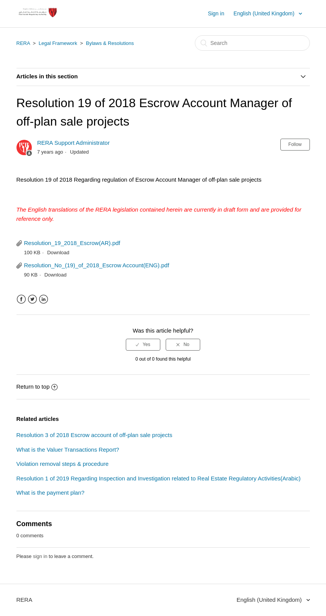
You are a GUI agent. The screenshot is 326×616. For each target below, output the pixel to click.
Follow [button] (295, 144)
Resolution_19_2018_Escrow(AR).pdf (72, 243)
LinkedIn (43, 299)
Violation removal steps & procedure (62, 463)
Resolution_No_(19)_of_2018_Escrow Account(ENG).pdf (97, 265)
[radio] (143, 344)
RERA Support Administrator (73, 142)
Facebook (21, 299)
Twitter (32, 299)
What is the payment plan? (50, 492)
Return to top (37, 386)
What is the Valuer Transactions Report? (67, 449)
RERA (23, 43)
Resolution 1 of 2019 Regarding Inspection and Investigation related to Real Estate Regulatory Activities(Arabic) (158, 478)
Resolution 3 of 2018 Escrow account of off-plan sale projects (94, 435)
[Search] (252, 43)
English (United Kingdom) (265, 13)
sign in (40, 556)
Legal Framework (58, 43)
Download (58, 252)
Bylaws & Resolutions (110, 43)
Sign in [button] (216, 13)
